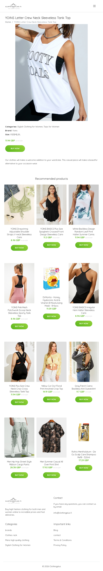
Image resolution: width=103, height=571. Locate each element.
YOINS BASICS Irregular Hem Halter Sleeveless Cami (84, 310)
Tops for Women (51, 126)
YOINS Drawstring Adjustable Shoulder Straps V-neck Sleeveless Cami (19, 233)
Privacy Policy (60, 545)
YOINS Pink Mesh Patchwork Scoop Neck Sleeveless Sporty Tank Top (19, 311)
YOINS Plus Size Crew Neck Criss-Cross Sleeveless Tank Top (19, 389)
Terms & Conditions (63, 540)
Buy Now (15, 148)
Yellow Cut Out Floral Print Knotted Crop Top (51, 387)
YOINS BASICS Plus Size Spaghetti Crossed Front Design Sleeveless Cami (51, 231)
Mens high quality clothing (17, 540)
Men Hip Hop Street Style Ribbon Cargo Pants (19, 463)
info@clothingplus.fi (63, 513)
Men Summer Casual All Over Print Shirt (51, 463)
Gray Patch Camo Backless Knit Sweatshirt (84, 387)
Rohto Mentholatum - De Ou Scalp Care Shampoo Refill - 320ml (83, 454)
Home (8, 22)
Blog (56, 530)
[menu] (94, 6)
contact (57, 535)
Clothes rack (11, 535)
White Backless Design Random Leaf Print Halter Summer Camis (84, 231)
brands (8, 530)
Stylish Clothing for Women (30, 126)
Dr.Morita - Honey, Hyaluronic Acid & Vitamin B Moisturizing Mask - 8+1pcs (51, 301)
